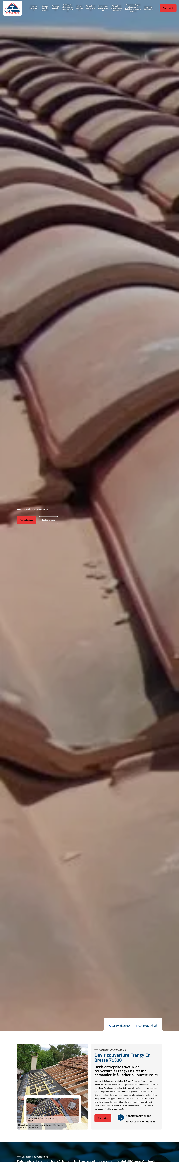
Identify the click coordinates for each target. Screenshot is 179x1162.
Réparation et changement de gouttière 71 (116, 8)
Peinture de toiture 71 (79, 8)
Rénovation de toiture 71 (148, 8)
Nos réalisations (26, 585)
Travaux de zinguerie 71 (55, 8)
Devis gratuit (168, 8)
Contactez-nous (48, 585)
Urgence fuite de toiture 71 (45, 8)
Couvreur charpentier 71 (34, 8)
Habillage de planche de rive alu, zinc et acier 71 (67, 8)
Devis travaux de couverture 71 (103, 8)
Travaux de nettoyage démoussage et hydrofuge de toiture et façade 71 (133, 8)
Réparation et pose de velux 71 (90, 8)
